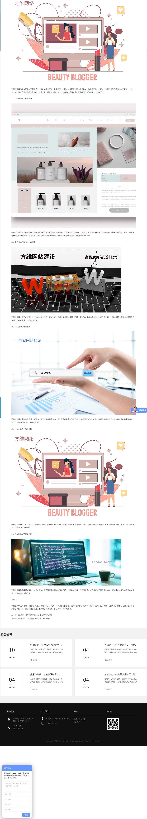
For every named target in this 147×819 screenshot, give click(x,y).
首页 (41, 8)
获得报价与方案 (79, 719)
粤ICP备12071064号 (95, 741)
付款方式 (76, 722)
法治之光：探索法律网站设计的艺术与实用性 (35, 615)
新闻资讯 (105, 8)
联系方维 (117, 8)
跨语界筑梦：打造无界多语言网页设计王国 (34, 619)
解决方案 (92, 8)
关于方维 (52, 8)
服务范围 (65, 8)
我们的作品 (79, 8)
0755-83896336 (18, 729)
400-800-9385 (17, 726)
